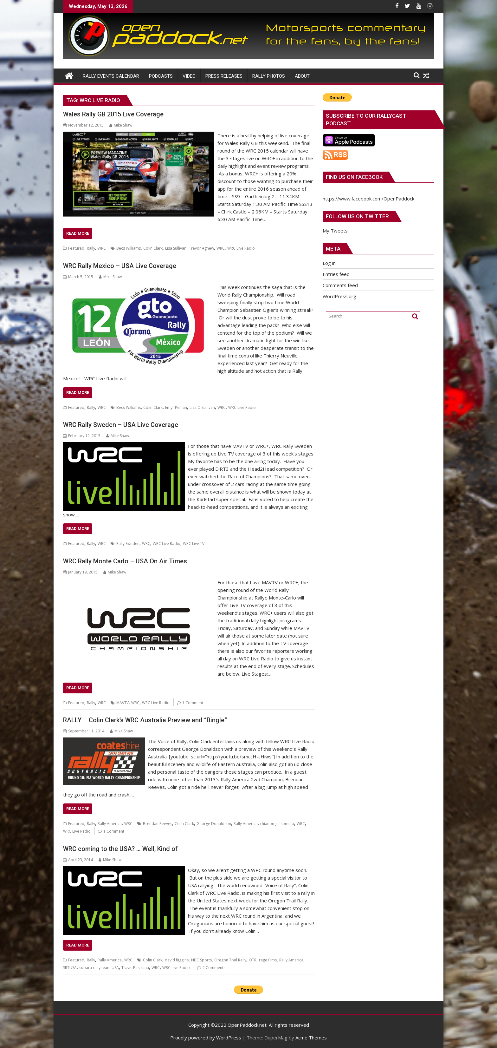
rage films (268, 960)
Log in (329, 263)
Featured (76, 248)
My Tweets (335, 230)
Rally (91, 248)
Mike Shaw (120, 125)
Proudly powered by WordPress (205, 1037)
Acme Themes (311, 1037)
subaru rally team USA (99, 967)
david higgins (177, 960)
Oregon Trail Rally (230, 960)
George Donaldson (214, 823)
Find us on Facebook (354, 177)
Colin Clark (153, 248)
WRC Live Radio (241, 248)
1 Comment (192, 702)
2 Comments (214, 967)
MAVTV (122, 702)
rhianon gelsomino (277, 823)
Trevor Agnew (201, 248)
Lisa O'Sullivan (202, 407)
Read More (77, 233)
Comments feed (340, 285)
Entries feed (336, 274)
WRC (102, 248)
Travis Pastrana (135, 967)
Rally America (110, 823)
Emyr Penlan (176, 407)
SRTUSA (70, 967)
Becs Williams (128, 248)
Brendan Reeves (157, 823)
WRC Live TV (193, 543)
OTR (252, 960)
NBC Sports (201, 960)
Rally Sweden (127, 543)
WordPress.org (339, 296)
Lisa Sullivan (175, 248)
